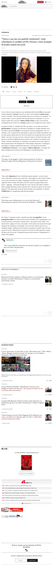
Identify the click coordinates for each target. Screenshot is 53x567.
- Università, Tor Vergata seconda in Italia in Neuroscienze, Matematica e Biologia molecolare (21, 500)
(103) (50, 394)
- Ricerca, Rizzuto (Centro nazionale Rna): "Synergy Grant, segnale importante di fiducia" (20, 495)
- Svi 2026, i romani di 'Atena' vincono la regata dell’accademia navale (16, 485)
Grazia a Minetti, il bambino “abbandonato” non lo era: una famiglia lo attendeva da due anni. (20, 387)
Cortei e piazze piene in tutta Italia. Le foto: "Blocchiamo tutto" (21, 351)
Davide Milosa (5, 423)
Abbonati (40, 2)
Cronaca (5, 32)
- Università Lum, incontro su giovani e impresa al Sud (13, 497)
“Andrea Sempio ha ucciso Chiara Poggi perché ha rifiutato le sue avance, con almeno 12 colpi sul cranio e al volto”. (21, 416)
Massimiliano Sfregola (11, 250)
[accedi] (48, 2)
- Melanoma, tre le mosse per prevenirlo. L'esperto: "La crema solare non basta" (18, 492)
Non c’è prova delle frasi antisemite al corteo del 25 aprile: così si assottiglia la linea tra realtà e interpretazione (27, 246)
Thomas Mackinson (6, 394)
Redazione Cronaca (7, 284)
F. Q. (3, 47)
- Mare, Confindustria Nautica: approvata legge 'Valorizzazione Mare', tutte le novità (19, 488)
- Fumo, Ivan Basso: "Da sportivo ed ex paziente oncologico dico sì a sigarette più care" (20, 490)
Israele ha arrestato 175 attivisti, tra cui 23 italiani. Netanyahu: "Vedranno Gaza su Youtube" (22, 354)
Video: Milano (46, 351)
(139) (50, 423)
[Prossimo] (50, 261)
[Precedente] (45, 261)
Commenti (4, 87)
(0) (5, 254)
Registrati (32, 560)
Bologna (9, 353)
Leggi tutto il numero (26, 473)
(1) (50, 284)
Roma (4, 353)
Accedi (21, 560)
